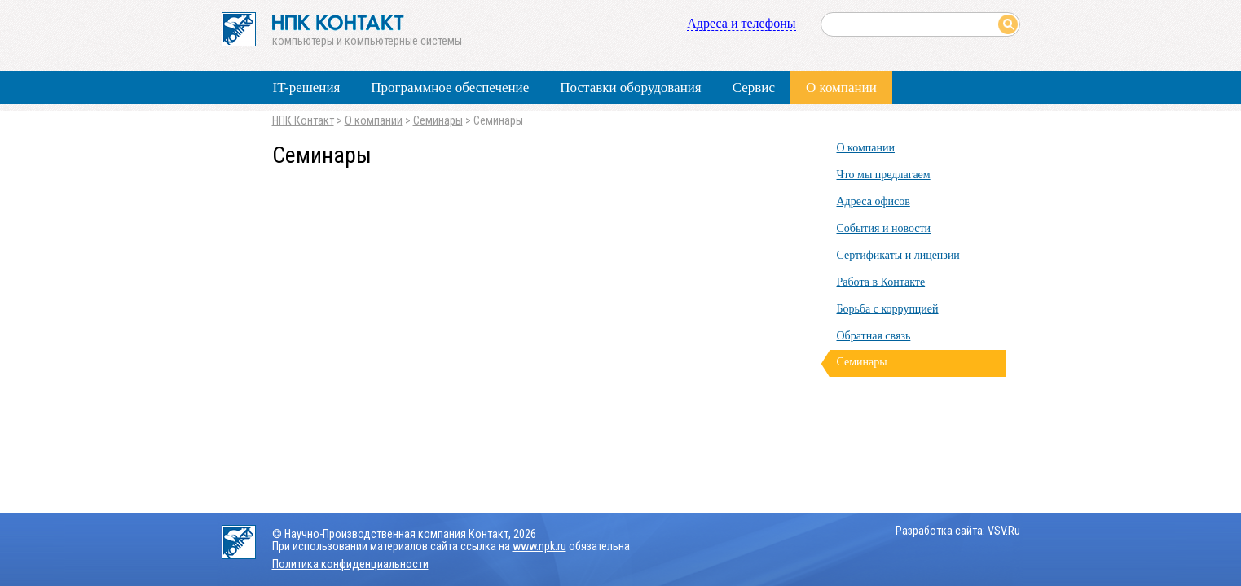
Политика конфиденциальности (350, 564)
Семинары (438, 121)
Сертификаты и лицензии (898, 255)
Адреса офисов (873, 201)
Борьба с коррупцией (888, 309)
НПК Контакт (303, 121)
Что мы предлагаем (884, 174)
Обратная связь (874, 336)
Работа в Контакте (881, 282)
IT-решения (307, 87)
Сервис (754, 87)
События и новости (884, 228)
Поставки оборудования (630, 87)
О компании (841, 87)
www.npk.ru (539, 546)
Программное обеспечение (450, 87)
